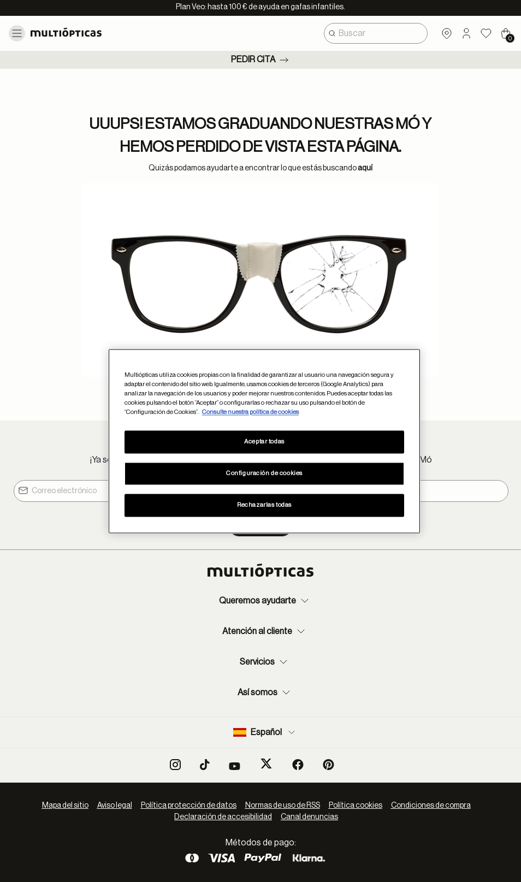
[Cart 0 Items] (505, 33)
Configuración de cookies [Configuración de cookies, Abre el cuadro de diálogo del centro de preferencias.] (264, 473)
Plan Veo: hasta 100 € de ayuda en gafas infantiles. (260, 7)
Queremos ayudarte (265, 600)
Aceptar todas (264, 442)
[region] (264, 441)
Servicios (265, 661)
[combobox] (376, 33)
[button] (466, 33)
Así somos (265, 692)
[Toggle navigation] (17, 33)
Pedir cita (261, 60)
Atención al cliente (264, 631)
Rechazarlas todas (264, 505)
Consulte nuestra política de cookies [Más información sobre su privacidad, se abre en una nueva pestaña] (250, 412)
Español (265, 732)
